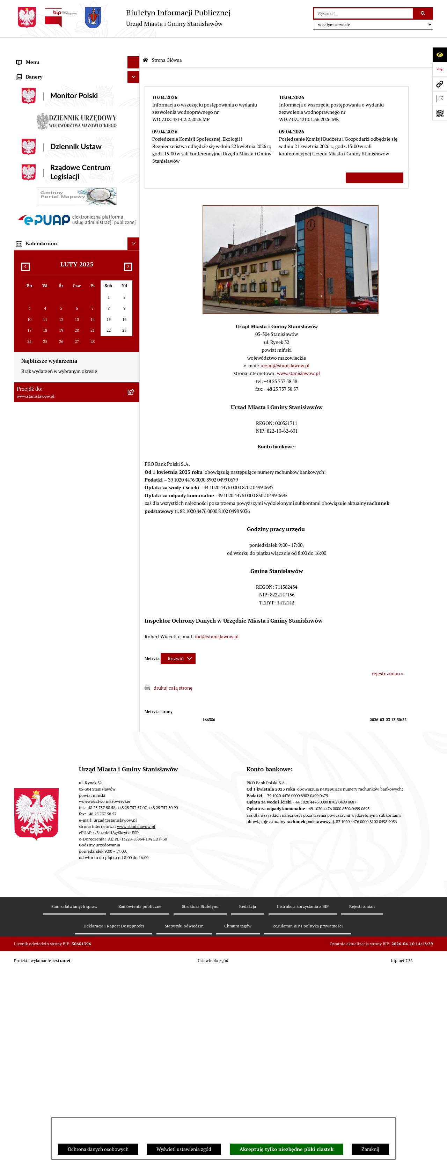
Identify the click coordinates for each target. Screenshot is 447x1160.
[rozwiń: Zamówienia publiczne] (135, 290)
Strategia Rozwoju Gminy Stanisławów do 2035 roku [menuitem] (71, 192)
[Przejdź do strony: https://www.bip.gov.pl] (439, 69)
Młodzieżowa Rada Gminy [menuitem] (44, 156)
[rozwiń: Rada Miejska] (135, 131)
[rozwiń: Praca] (135, 217)
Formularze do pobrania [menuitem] (42, 444)
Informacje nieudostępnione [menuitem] (47, 383)
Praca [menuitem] (22, 217)
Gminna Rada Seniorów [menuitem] (41, 143)
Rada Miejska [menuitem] (30, 131)
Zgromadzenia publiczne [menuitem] (43, 544)
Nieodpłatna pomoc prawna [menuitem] (46, 407)
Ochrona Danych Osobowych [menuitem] (47, 481)
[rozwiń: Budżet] (135, 254)
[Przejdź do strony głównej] (122, 17)
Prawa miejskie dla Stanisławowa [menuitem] (51, 82)
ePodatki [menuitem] (25, 468)
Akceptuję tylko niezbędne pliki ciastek (287, 1149)
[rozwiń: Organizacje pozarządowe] (135, 351)
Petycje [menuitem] (24, 229)
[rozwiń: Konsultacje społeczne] (135, 420)
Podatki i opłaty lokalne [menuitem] (41, 278)
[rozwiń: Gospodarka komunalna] (135, 266)
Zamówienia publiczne (139, 1096)
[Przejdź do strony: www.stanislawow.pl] (439, 83)
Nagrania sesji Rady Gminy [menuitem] (44, 94)
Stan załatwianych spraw (74, 1096)
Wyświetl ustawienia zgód (183, 1149)
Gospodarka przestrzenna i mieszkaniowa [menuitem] (60, 302)
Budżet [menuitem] (24, 253)
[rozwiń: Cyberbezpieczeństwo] (135, 505)
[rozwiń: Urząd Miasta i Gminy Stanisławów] (135, 241)
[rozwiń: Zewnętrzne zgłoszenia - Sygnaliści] (135, 557)
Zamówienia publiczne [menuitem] (40, 290)
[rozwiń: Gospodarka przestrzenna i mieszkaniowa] (135, 303)
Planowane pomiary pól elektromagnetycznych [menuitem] (66, 569)
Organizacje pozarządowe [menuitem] (44, 351)
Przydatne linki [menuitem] (32, 432)
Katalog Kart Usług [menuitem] (36, 204)
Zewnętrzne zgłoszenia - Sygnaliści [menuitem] (53, 556)
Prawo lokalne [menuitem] (31, 168)
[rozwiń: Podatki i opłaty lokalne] (135, 278)
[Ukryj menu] (133, 46)
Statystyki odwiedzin (184, 1115)
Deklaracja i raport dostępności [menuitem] (49, 493)
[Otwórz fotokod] (439, 113)
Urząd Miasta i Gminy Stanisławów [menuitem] (53, 241)
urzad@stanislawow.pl (285, 349)
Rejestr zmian (362, 1096)
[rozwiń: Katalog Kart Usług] (135, 205)
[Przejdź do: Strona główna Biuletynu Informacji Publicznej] (145, 44)
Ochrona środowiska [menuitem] (38, 314)
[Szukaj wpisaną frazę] (423, 13)
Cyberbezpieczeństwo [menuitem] (40, 505)
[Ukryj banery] (133, 596)
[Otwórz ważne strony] (439, 98)
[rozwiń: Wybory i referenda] (135, 107)
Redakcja (247, 1096)
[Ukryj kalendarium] (133, 762)
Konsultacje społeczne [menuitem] (40, 420)
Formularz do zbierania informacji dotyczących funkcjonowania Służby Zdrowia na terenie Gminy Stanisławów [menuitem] (70, 524)
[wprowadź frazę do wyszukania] (363, 13)
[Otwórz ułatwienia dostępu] (439, 54)
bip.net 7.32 (401, 1150)
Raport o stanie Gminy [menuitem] (40, 180)
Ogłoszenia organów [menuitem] (38, 581)
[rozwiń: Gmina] (135, 119)
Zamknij (370, 1149)
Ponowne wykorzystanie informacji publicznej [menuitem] (65, 395)
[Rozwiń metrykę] (178, 642)
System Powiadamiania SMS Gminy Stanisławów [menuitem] (68, 456)
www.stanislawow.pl (298, 357)
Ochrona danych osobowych (98, 1149)
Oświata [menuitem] (25, 327)
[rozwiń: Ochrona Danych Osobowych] (135, 481)
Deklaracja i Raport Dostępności (113, 1115)
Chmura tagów (237, 1115)
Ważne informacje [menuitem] (35, 70)
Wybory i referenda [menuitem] (36, 107)
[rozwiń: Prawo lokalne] (135, 168)
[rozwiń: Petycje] (135, 229)
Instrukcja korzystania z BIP (303, 1096)
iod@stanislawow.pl (217, 620)
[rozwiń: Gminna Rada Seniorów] (135, 144)
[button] (291, 295)
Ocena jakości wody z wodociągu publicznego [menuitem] (65, 339)
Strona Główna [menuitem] (32, 58)
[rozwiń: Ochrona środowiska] (135, 315)
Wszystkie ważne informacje (374, 161)
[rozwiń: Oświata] (135, 327)
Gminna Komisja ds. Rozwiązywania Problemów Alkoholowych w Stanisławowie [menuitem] (67, 367)
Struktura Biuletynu (200, 1096)
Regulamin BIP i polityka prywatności (307, 1115)
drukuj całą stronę (173, 671)
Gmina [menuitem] (23, 119)
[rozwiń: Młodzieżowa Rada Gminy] (135, 156)
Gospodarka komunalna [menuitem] (41, 266)
